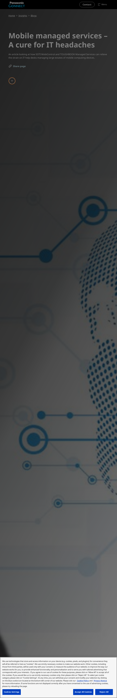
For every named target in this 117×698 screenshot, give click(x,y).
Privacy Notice (100, 680)
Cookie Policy (83, 680)
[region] (58, 677)
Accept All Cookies (83, 692)
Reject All (104, 692)
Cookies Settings (11, 692)
